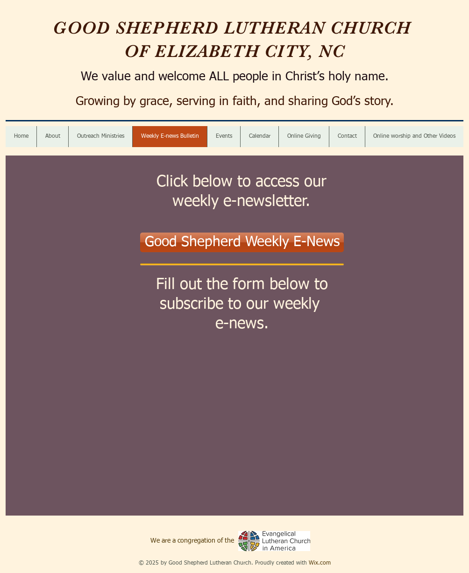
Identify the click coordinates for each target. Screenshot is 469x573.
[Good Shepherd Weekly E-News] (242, 242)
